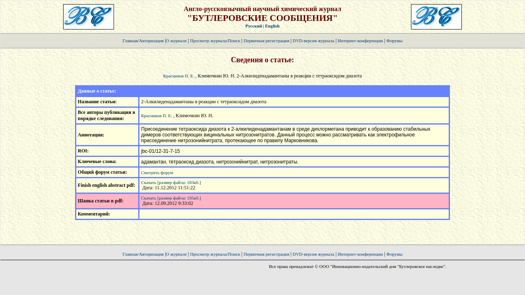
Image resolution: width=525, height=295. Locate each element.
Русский (253, 25)
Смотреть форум (157, 172)
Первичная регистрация (267, 40)
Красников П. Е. (178, 75)
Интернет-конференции (360, 40)
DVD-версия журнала (313, 40)
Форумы (394, 40)
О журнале (176, 40)
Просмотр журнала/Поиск (215, 40)
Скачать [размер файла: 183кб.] (171, 182)
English (272, 25)
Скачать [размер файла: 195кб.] (171, 197)
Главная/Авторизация (143, 40)
